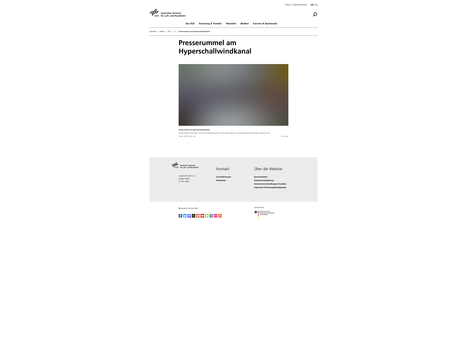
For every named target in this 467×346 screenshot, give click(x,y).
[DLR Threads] (193, 216)
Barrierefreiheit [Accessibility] (260, 177)
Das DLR (190, 23)
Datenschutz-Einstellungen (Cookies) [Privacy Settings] (270, 184)
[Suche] (315, 14)
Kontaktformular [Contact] (223, 177)
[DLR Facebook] (180, 216)
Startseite (152, 31)
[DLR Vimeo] (207, 216)
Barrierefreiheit (300, 5)
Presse (288, 5)
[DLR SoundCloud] (220, 216)
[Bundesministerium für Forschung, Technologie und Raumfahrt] (265, 220)
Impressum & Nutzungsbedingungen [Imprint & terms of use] (270, 187)
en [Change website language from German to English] (316, 4)
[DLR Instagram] (211, 216)
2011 (169, 31)
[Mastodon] (189, 216)
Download (284, 136)
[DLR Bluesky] (185, 216)
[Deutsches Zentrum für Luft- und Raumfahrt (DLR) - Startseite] (168, 13)
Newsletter (221, 180)
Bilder (162, 31)
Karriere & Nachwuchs (265, 23)
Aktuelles (231, 23)
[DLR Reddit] (198, 216)
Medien (245, 23)
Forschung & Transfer (210, 23)
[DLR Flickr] (215, 216)
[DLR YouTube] (202, 216)
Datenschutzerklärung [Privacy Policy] (264, 180)
